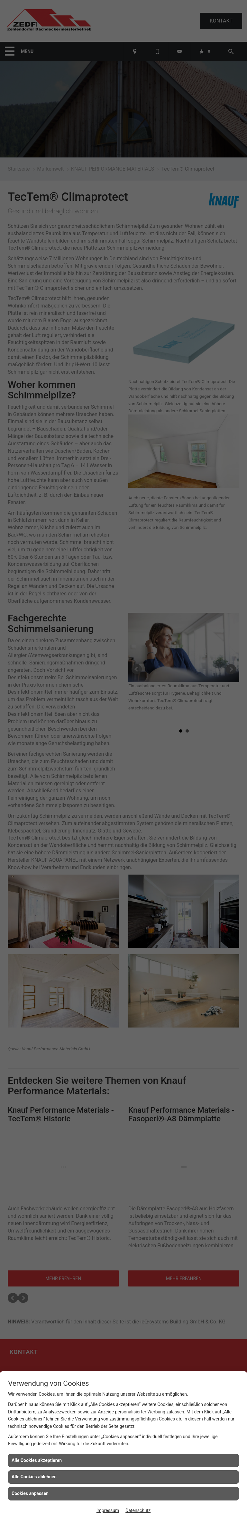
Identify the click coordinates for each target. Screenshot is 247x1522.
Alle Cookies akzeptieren (37, 1460)
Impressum (107, 1510)
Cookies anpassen (30, 1493)
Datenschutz (138, 1510)
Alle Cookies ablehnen (34, 1476)
